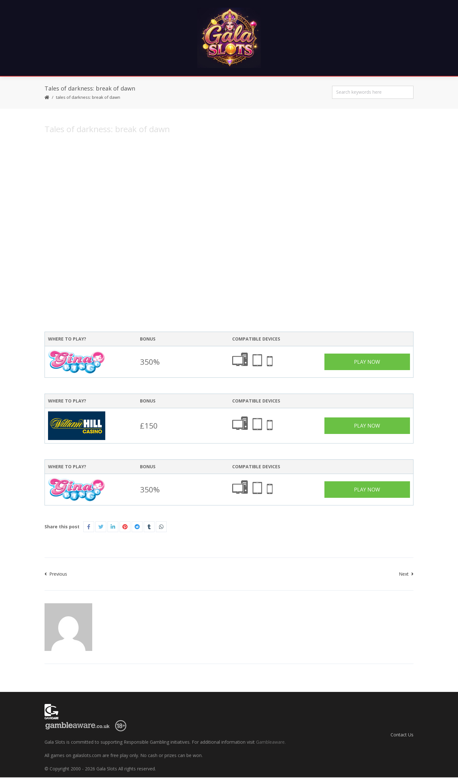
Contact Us (402, 735)
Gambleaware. (271, 743)
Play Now (367, 362)
